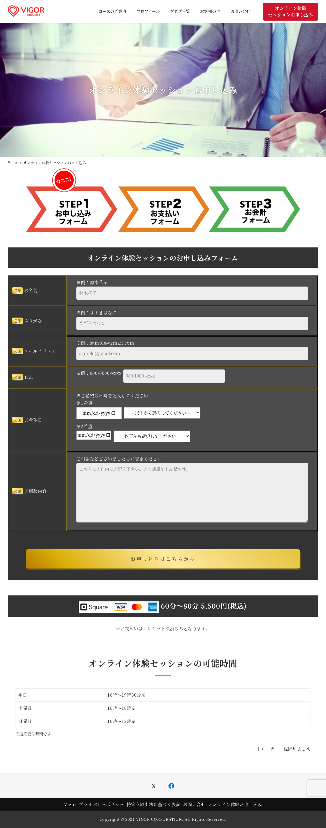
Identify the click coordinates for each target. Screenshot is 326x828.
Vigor (70, 804)
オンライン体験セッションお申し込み (290, 11)
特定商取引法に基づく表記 (154, 804)
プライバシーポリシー (101, 804)
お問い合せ (194, 804)
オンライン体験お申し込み (235, 804)
